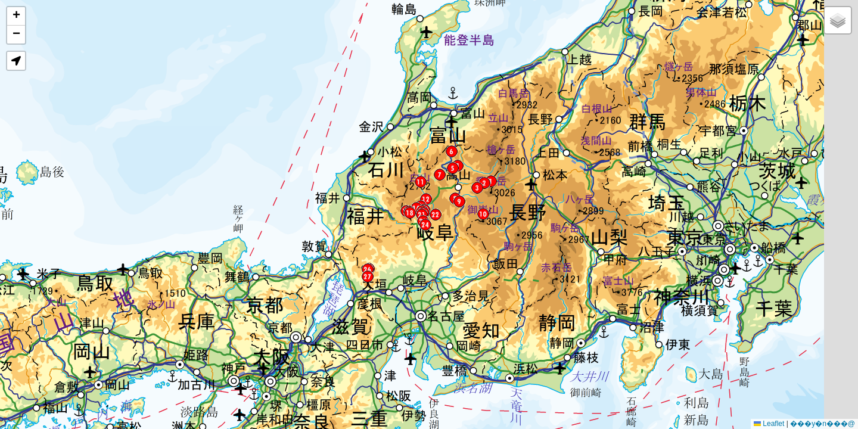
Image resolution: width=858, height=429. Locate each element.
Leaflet (769, 423)
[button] (491, 181)
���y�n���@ (822, 423)
